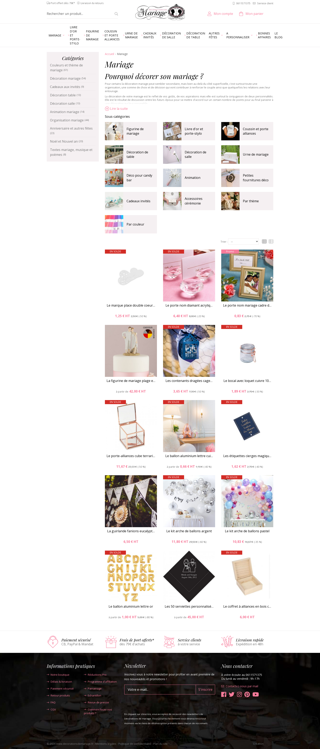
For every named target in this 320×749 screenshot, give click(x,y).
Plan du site (160, 744)
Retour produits (58, 695)
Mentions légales (105, 744)
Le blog (278, 35)
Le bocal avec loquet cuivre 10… (247, 380)
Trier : (224, 241)
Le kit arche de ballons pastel (247, 531)
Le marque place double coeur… (131, 305)
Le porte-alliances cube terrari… (131, 456)
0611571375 (241, 3)
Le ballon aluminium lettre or (131, 606)
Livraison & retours (90, 3)
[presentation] (155, 702)
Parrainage (93, 688)
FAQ (51, 702)
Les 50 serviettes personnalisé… (189, 606)
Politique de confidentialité (134, 744)
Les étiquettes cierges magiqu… (247, 456)
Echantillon (92, 695)
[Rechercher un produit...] (79, 14)
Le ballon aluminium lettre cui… (189, 456)
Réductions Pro (95, 674)
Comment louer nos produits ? (98, 711)
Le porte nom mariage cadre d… (247, 305)
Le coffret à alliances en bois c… (247, 606)
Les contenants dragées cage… (189, 380)
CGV (51, 709)
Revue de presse (96, 702)
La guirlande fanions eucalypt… (131, 531)
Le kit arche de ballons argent (189, 531)
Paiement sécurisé (60, 688)
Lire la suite (116, 108)
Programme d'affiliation (100, 681)
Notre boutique (58, 674)
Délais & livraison (59, 681)
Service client (263, 3)
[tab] (189, 116)
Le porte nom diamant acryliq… (189, 305)
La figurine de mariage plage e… (131, 380)
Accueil (109, 54)
